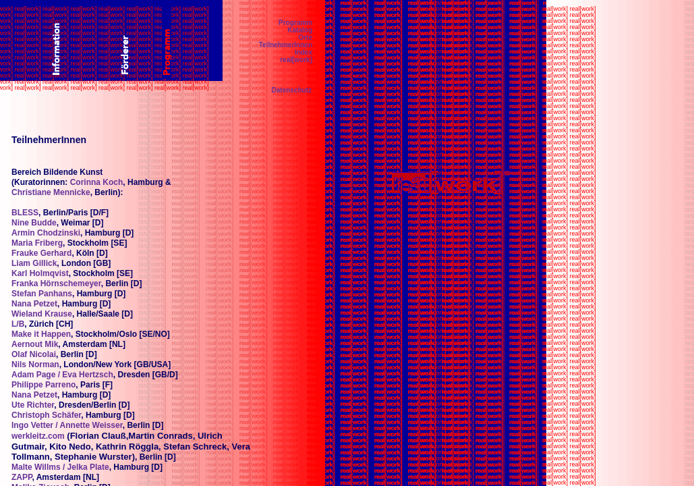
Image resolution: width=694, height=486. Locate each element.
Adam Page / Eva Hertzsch (62, 374)
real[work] (296, 59)
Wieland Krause (41, 314)
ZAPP (21, 477)
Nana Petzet (34, 303)
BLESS (24, 212)
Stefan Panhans (41, 293)
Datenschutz (292, 90)
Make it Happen (41, 334)
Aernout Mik (34, 344)
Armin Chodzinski (45, 233)
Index (303, 52)
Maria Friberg (37, 243)
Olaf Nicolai (33, 354)
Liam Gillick (34, 263)
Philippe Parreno (43, 384)
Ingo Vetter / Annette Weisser (67, 425)
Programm (295, 22)
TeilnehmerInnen (285, 45)
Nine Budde (34, 222)
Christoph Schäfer (46, 415)
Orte (305, 37)
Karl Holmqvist (40, 273)
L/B (17, 324)
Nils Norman (35, 364)
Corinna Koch (96, 182)
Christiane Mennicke (50, 192)
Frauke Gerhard (41, 253)
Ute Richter (32, 405)
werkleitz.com (38, 436)
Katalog (299, 30)
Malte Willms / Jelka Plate (60, 467)
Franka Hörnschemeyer (56, 283)
